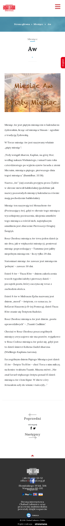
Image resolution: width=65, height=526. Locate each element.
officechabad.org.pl (32, 480)
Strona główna (22, 24)
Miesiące (38, 24)
